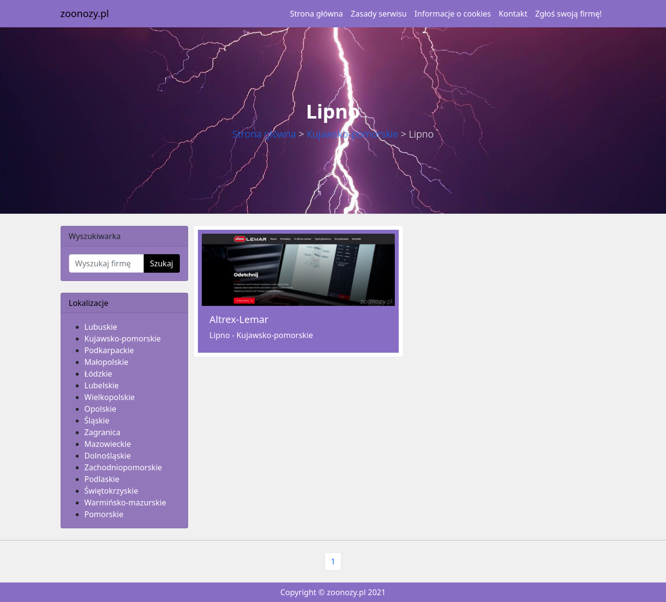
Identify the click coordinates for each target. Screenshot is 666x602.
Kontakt (513, 13)
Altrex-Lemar (239, 319)
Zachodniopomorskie (123, 467)
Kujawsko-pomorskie (352, 133)
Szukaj (161, 263)
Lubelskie (102, 385)
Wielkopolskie (110, 397)
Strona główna (316, 13)
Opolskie (101, 408)
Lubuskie (101, 326)
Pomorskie (104, 514)
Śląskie (97, 420)
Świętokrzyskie (111, 490)
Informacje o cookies (452, 13)
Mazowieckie (108, 444)
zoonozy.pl (85, 13)
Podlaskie (102, 479)
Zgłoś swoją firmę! (568, 13)
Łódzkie (98, 373)
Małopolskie (107, 362)
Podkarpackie (109, 350)
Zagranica (103, 432)
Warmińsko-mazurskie (125, 502)
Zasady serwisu (379, 13)
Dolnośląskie (108, 455)
